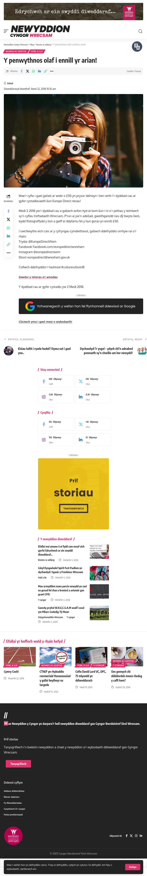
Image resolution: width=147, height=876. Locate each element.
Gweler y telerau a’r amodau (39, 278)
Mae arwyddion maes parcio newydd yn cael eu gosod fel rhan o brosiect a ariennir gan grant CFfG (62, 592)
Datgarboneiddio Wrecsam (51, 618)
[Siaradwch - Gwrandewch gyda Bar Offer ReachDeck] (137, 46)
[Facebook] (55, 383)
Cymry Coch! (12, 673)
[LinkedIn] (92, 398)
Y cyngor (42, 601)
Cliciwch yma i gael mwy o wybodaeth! (47, 323)
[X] (92, 383)
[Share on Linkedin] (39, 72)
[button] (132, 867)
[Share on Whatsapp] (33, 72)
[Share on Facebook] (21, 72)
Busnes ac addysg (16, 52)
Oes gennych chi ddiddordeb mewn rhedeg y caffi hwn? (123, 677)
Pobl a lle (38, 52)
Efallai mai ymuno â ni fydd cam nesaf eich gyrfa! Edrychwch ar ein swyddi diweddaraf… (61, 552)
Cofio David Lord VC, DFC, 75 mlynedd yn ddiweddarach (88, 677)
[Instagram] (55, 398)
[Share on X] (27, 72)
